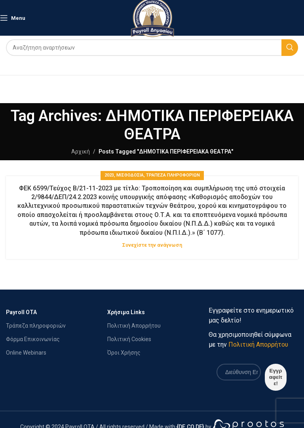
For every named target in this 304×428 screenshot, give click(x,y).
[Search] (152, 47)
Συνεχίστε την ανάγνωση (152, 245)
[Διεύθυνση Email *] (239, 372)
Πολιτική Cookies (129, 339)
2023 (109, 175)
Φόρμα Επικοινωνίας (33, 339)
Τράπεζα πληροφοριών (36, 325)
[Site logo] (152, 17)
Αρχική (80, 151)
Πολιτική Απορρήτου (134, 325)
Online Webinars (26, 352)
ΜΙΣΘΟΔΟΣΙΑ (130, 175)
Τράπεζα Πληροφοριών (173, 175)
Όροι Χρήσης (124, 352)
